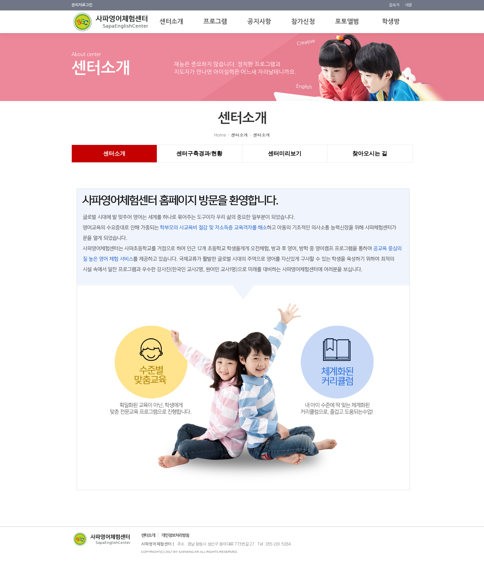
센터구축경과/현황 (199, 153)
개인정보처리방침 (175, 535)
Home (220, 135)
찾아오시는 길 (369, 153)
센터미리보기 (284, 153)
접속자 (394, 5)
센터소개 (239, 135)
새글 (408, 5)
